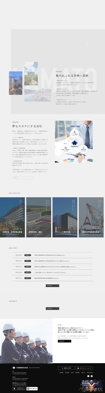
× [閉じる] (102, 380)
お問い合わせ (90, 372)
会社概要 (61, 372)
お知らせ (83, 372)
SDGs (72, 372)
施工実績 (67, 372)
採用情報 (77, 372)
